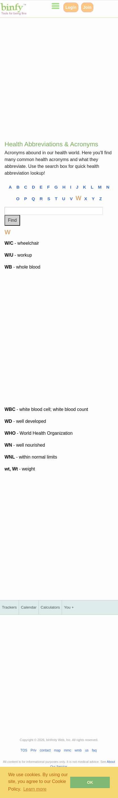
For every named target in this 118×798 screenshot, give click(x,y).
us (87, 750)
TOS (23, 750)
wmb (77, 750)
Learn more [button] (34, 789)
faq (94, 750)
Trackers (9, 607)
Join (87, 7)
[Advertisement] (59, 77)
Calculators (50, 607)
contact (45, 750)
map (57, 750)
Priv (34, 750)
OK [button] (90, 782)
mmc (67, 750)
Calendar (29, 607)
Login (70, 7)
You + (69, 607)
